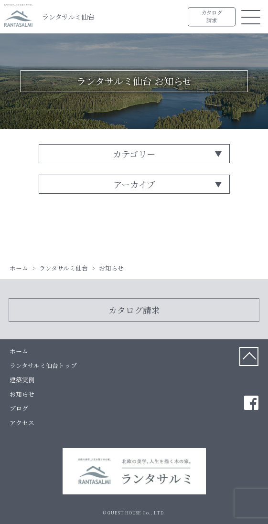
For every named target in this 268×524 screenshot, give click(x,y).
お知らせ (22, 393)
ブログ (19, 408)
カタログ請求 (211, 16)
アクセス (22, 422)
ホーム (19, 351)
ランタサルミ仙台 (68, 16)
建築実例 (22, 379)
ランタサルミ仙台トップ (43, 365)
